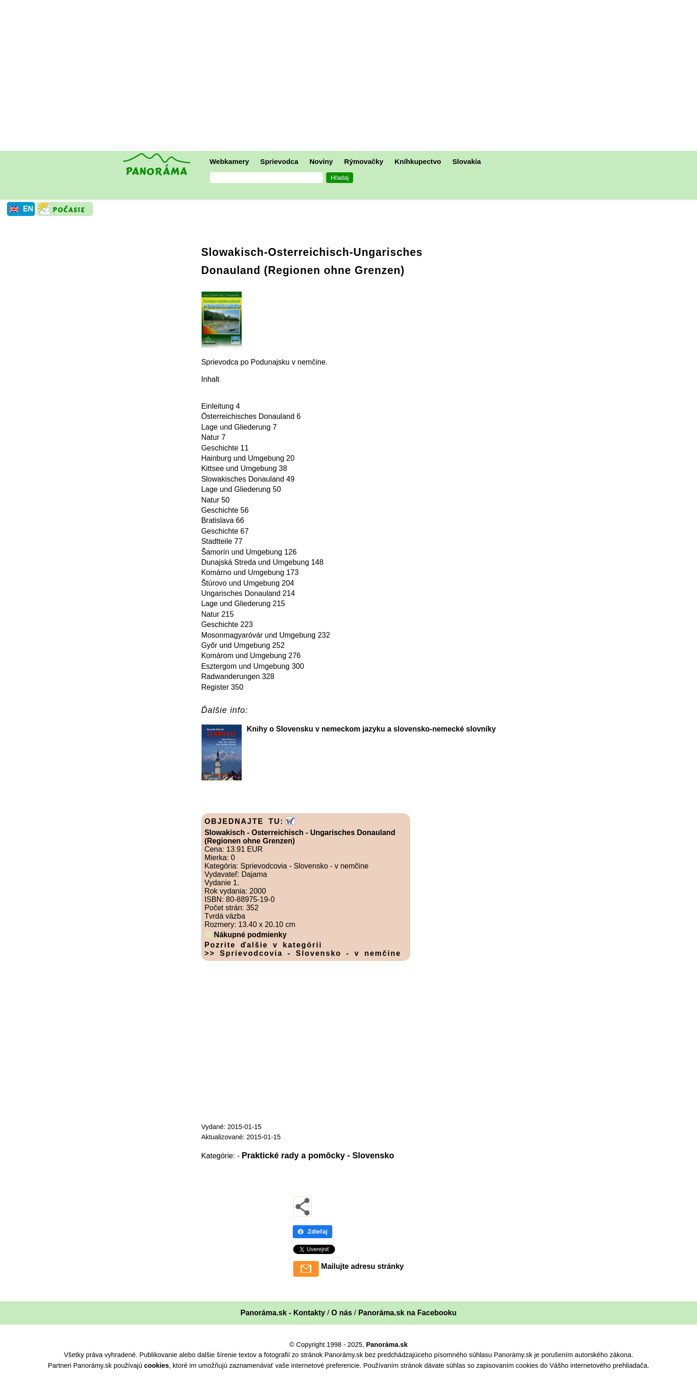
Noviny (321, 161)
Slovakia (466, 161)
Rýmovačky (363, 161)
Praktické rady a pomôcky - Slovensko (318, 1155)
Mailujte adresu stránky (362, 1266)
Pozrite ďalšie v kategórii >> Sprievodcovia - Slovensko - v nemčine (302, 949)
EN (28, 209)
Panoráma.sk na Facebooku (407, 1313)
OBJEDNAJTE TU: (244, 821)
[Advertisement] (351, 77)
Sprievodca (279, 161)
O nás (341, 1313)
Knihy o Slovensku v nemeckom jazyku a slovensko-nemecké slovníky (371, 729)
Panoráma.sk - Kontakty (282, 1313)
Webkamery (229, 161)
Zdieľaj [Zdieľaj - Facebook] (312, 1231)
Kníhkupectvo (418, 161)
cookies (156, 1365)
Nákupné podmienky (250, 935)
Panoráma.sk (387, 1344)
